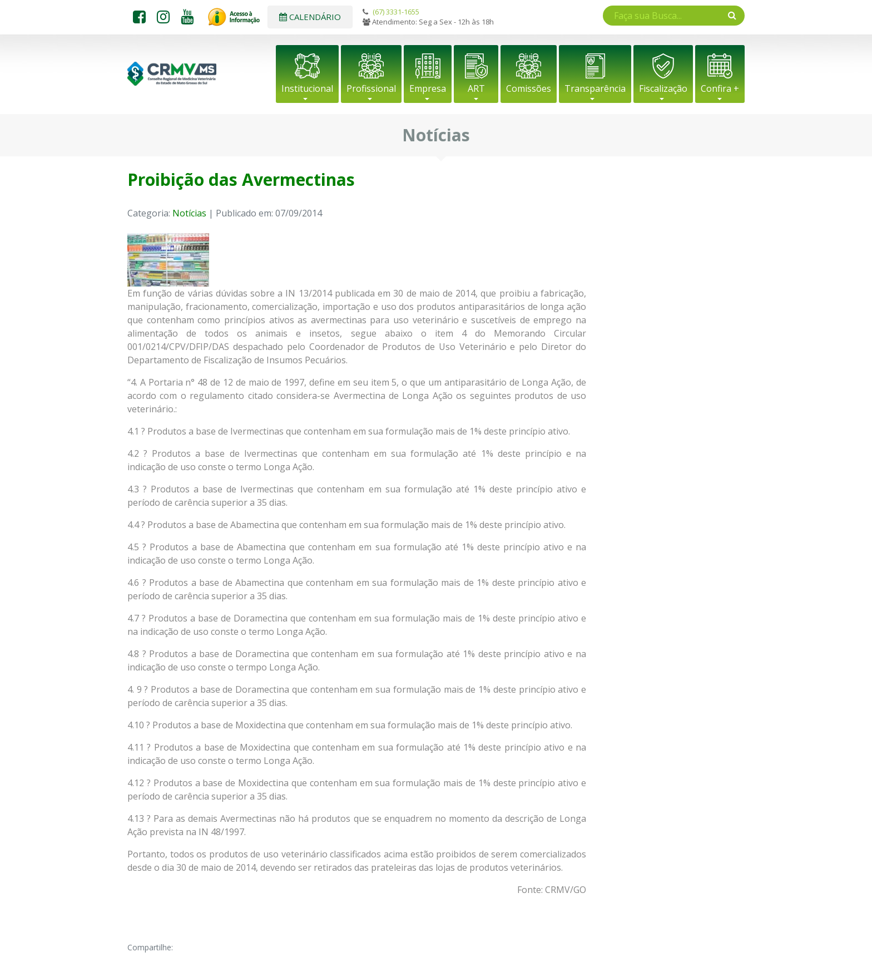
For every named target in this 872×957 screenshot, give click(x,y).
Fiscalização (663, 88)
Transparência (595, 88)
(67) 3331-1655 (396, 12)
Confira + (720, 88)
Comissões (528, 88)
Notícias (189, 213)
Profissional (371, 88)
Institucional (307, 88)
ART (476, 88)
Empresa (427, 88)
